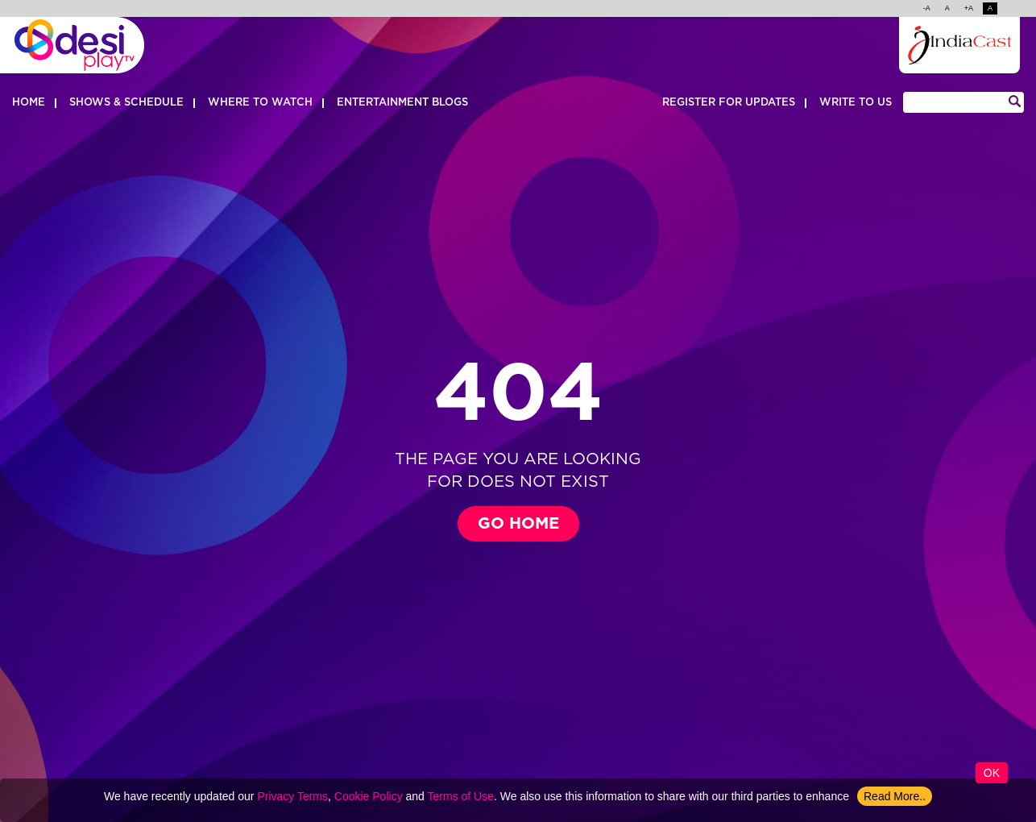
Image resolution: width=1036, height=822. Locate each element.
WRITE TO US (855, 103)
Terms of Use (461, 796)
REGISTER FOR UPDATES (728, 103)
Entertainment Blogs (402, 103)
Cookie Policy (368, 796)
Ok (992, 772)
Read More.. (895, 796)
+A (968, 9)
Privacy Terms (292, 796)
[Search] (963, 102)
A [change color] (990, 9)
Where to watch (260, 103)
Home (28, 103)
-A (926, 9)
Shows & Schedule (126, 103)
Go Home (518, 524)
